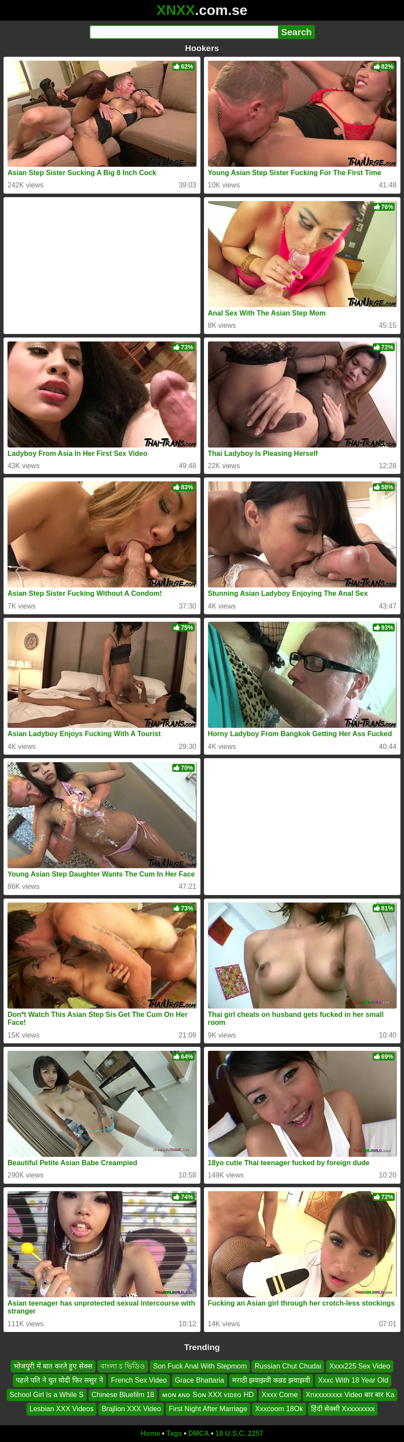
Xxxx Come (280, 1394)
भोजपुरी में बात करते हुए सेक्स (53, 1366)
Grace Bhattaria (199, 1380)
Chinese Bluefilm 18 (123, 1394)
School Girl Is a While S (47, 1394)
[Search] (183, 32)
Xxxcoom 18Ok (279, 1409)
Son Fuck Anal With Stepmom (200, 1366)
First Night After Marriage (208, 1409)
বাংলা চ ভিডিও (122, 1366)
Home (150, 1433)
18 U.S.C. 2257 (239, 1433)
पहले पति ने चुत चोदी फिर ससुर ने (59, 1380)
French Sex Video (139, 1380)
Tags (174, 1433)
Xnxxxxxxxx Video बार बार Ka (350, 1394)
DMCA (198, 1433)
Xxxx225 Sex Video (359, 1366)
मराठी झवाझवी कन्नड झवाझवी (271, 1380)
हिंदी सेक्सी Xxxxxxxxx (343, 1409)
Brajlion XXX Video (131, 1409)
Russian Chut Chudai (288, 1366)
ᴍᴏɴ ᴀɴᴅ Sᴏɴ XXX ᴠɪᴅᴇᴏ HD (208, 1394)
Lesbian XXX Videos (62, 1409)
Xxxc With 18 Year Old (353, 1380)
